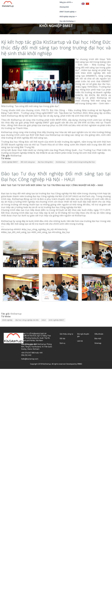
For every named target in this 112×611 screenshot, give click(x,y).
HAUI (44, 320)
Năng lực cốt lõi (66, 2)
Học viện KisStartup (67, 21)
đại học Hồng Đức (45, 162)
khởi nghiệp (7, 320)
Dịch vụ (62, 343)
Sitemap (98, 343)
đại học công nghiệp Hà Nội (27, 320)
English (83, 4)
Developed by (74, 364)
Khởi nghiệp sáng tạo (68, 16)
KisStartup (60, 162)
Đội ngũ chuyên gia (83, 335)
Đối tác (62, 338)
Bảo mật (98, 338)
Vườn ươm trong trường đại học (81, 162)
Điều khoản (99, 334)
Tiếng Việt (87, 4)
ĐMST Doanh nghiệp (68, 12)
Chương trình (64, 7)
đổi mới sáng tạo (28, 162)
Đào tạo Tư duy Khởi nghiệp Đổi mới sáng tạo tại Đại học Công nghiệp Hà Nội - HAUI (56, 176)
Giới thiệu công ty (66, 334)
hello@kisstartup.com (29, 359)
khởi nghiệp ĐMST (10, 162)
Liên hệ (80, 341)
